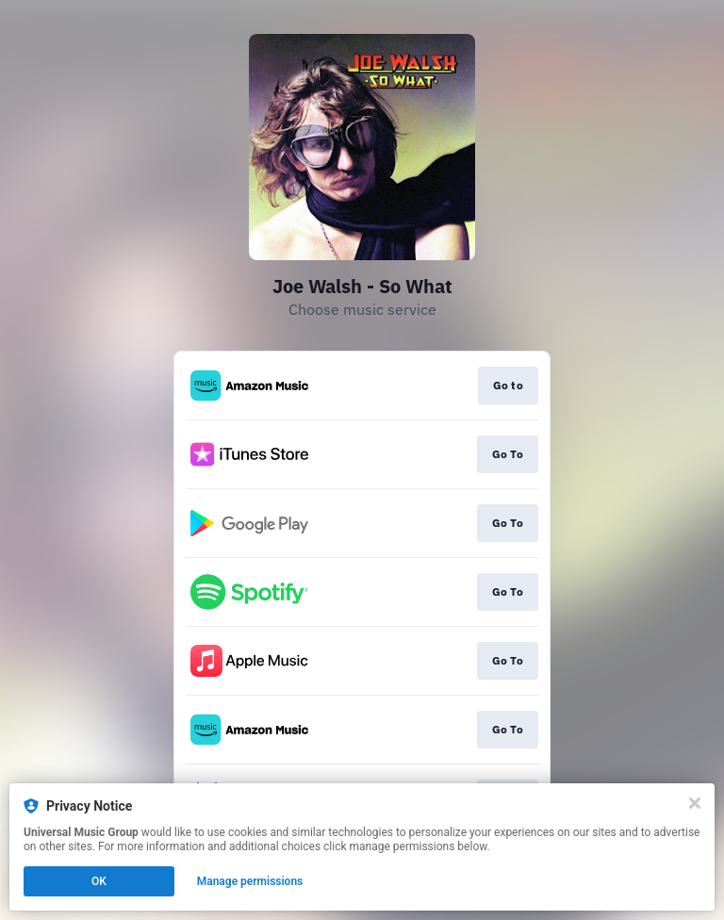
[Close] (695, 803)
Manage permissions (250, 881)
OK (99, 881)
